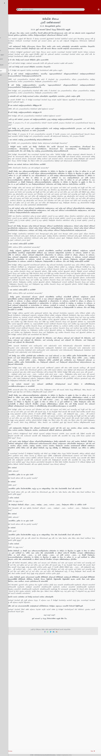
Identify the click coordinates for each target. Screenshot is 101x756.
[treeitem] (13, 8)
